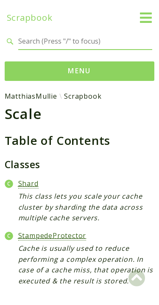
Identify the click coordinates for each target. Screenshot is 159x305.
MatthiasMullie (31, 96)
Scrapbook (29, 17)
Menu (79, 70)
